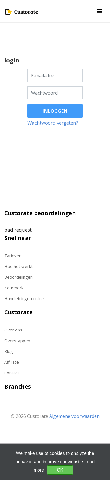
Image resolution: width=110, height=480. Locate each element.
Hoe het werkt (18, 266)
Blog (8, 351)
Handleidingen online (24, 298)
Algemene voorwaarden (74, 416)
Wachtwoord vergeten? (52, 122)
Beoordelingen (18, 277)
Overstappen (17, 340)
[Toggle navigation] (99, 11)
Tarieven (12, 255)
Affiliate (11, 362)
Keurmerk (13, 288)
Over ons (13, 330)
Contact (11, 373)
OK (60, 470)
